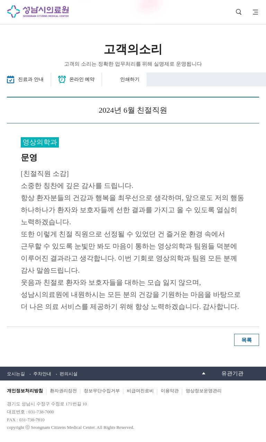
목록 (246, 340)
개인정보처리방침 (25, 390)
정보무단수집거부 (102, 390)
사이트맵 (254, 12)
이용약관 (170, 390)
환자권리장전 (63, 390)
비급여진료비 (140, 390)
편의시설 (69, 373)
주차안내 (42, 373)
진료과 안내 (31, 79)
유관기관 (232, 373)
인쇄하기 (130, 79)
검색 (239, 12)
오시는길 (16, 373)
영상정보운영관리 (204, 390)
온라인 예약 (82, 79)
